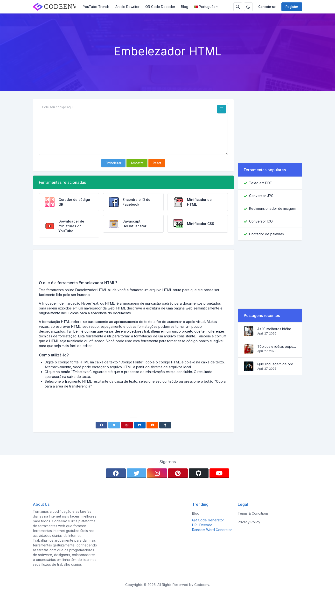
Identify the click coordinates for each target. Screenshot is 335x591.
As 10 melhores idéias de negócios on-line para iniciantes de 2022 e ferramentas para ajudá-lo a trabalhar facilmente (276, 329)
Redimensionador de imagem (272, 208)
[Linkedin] (140, 425)
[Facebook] (101, 425)
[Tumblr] (165, 425)
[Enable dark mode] (248, 6)
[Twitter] (114, 425)
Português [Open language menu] (204, 7)
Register (292, 7)
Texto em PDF (260, 183)
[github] (199, 473)
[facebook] (116, 473)
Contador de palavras (266, 234)
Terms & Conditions (253, 513)
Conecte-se (267, 7)
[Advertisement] (133, 266)
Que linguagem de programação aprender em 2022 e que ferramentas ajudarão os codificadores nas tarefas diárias (276, 364)
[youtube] (219, 473)
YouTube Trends (96, 7)
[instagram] (157, 473)
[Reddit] (152, 425)
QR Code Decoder (160, 7)
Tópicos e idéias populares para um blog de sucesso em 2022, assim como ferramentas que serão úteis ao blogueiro (276, 346)
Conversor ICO (261, 221)
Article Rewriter (127, 7)
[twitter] (137, 473)
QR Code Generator (208, 520)
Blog (184, 7)
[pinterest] (178, 473)
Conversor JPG (261, 196)
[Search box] (237, 6)
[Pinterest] (127, 425)
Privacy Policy (249, 522)
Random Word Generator (212, 530)
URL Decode (202, 525)
